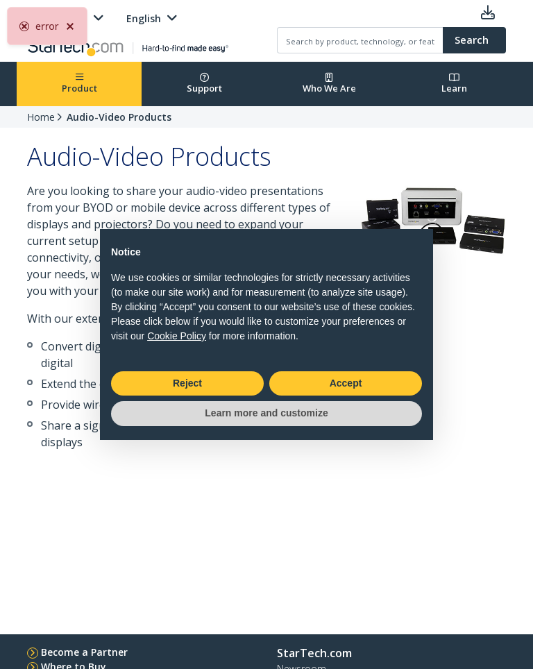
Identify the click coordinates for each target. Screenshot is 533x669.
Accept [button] (346, 383)
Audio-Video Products (119, 117)
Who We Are (329, 83)
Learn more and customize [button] (266, 412)
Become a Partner (84, 652)
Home (41, 117)
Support (204, 83)
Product (79, 83)
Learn (454, 83)
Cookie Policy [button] (176, 335)
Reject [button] (187, 383)
